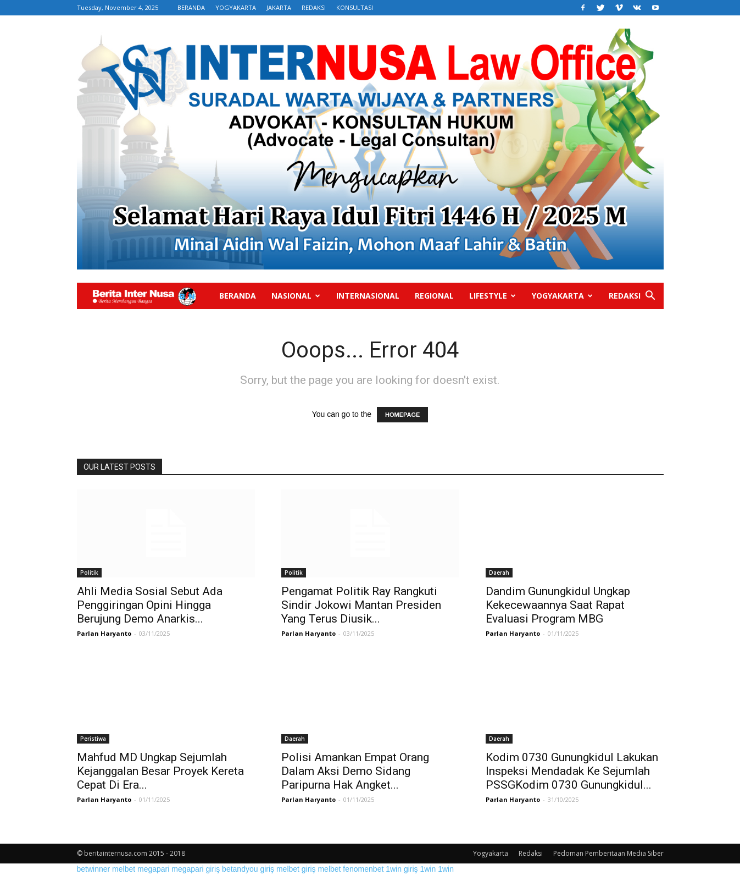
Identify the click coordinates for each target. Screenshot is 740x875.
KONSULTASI (354, 7)
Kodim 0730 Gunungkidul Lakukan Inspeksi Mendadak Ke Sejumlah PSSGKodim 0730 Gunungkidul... (572, 771)
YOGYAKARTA (235, 7)
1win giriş (402, 869)
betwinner (93, 869)
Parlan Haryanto (104, 633)
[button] (650, 296)
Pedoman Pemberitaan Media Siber (608, 853)
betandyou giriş (248, 869)
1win (428, 869)
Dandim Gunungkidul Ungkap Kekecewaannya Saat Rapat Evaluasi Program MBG (558, 605)
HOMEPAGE (402, 414)
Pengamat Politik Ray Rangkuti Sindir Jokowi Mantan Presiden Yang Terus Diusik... (361, 605)
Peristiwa (93, 738)
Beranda (237, 295)
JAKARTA (278, 7)
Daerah (499, 572)
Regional (434, 295)
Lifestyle (492, 295)
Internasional (367, 295)
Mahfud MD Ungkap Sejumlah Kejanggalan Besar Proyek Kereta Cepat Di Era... (160, 771)
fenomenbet (363, 869)
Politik (89, 572)
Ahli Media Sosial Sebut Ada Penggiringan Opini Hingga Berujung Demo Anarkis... (149, 605)
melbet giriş (296, 869)
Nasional (295, 295)
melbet (123, 869)
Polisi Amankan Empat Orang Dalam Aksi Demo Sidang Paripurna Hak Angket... (355, 771)
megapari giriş (195, 869)
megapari (153, 869)
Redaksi (625, 295)
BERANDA (191, 7)
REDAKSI (314, 7)
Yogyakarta (562, 295)
